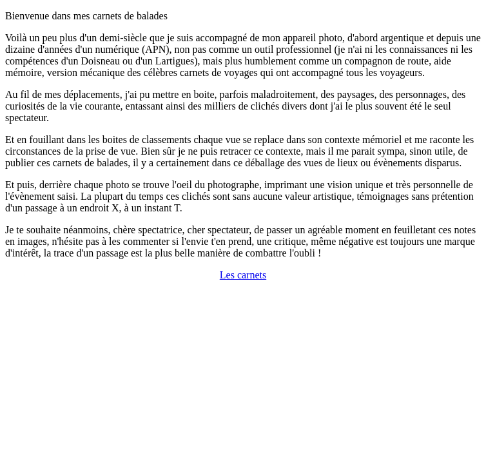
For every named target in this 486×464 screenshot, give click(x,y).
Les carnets (243, 274)
